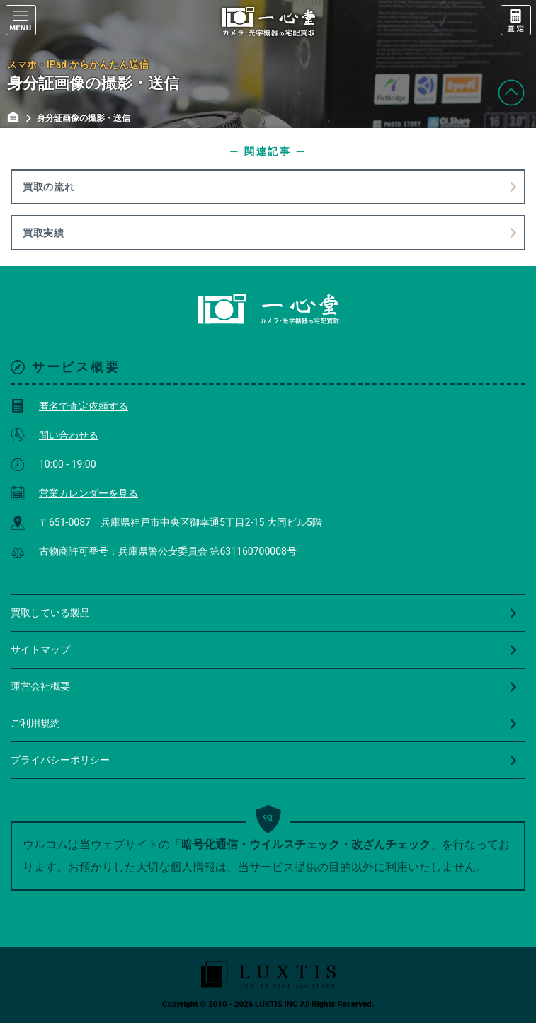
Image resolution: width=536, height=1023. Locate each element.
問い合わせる (54, 435)
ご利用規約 (264, 723)
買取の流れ (49, 186)
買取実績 (43, 232)
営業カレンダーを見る (74, 493)
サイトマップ (264, 649)
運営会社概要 (264, 686)
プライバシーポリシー (264, 759)
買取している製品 (264, 612)
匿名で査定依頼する (69, 406)
